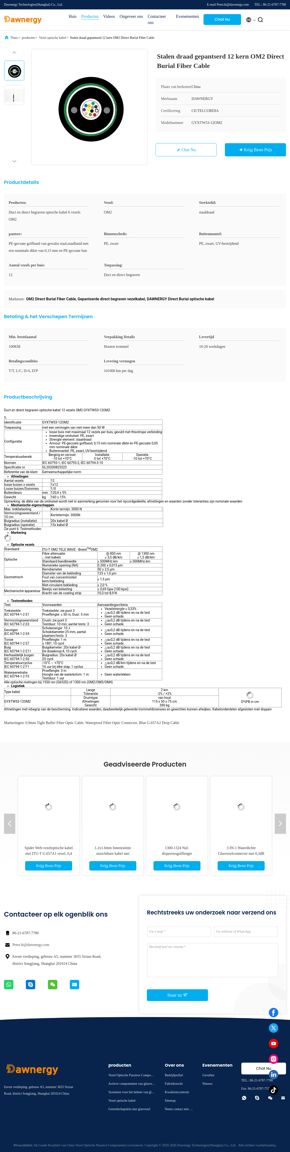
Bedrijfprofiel (174, 1075)
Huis (73, 16)
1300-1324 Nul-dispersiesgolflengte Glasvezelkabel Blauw (177, 853)
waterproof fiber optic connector (111, 723)
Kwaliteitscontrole (177, 1092)
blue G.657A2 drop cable (159, 723)
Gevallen (208, 1075)
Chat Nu (222, 19)
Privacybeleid (23, 1145)
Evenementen (187, 16)
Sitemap (170, 1100)
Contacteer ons (157, 19)
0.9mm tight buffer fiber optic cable (54, 723)
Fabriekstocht (174, 1083)
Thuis (14, 38)
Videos (109, 16)
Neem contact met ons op (179, 1109)
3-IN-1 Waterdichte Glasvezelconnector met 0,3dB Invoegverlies (241, 853)
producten (28, 38)
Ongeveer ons (131, 16)
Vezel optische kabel (52, 38)
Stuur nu (177, 995)
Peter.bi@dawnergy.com (30, 945)
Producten (89, 16)
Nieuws (207, 1083)
